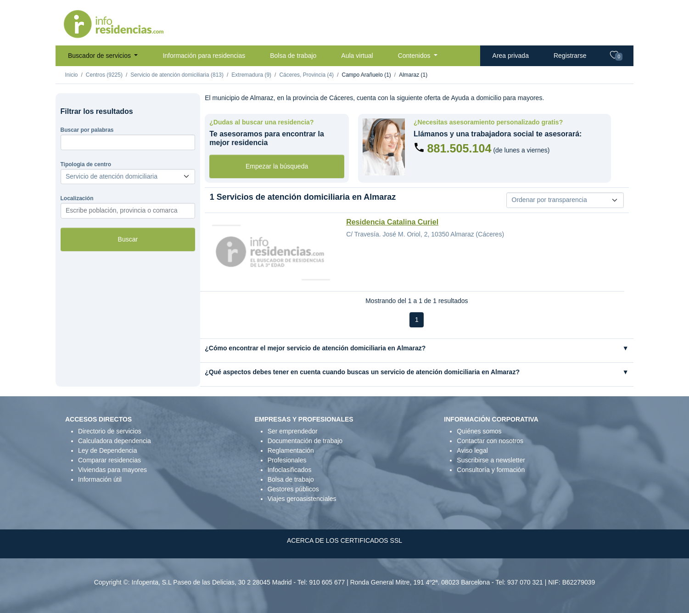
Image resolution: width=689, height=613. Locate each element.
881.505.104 (459, 148)
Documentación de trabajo (305, 440)
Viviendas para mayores (112, 469)
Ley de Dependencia (107, 450)
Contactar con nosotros (490, 440)
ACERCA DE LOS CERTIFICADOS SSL (344, 540)
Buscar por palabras (87, 130)
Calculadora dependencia (114, 440)
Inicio (71, 75)
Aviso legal (472, 450)
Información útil (100, 479)
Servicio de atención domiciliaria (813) (177, 75)
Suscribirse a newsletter (491, 460)
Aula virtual (357, 55)
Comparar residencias (109, 460)
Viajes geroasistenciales (302, 498)
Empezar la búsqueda (277, 166)
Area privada (511, 55)
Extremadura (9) (251, 75)
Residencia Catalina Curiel (392, 222)
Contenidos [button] (415, 55)
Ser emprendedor (293, 431)
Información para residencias (203, 55)
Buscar (128, 239)
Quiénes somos (479, 431)
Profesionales (287, 460)
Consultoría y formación (491, 469)
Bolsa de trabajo (293, 55)
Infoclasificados (290, 469)
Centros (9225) (104, 75)
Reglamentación (291, 450)
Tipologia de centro (86, 164)
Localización (77, 198)
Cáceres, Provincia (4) (306, 75)
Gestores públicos (293, 489)
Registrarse (570, 55)
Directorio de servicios (109, 431)
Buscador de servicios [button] (100, 55)
